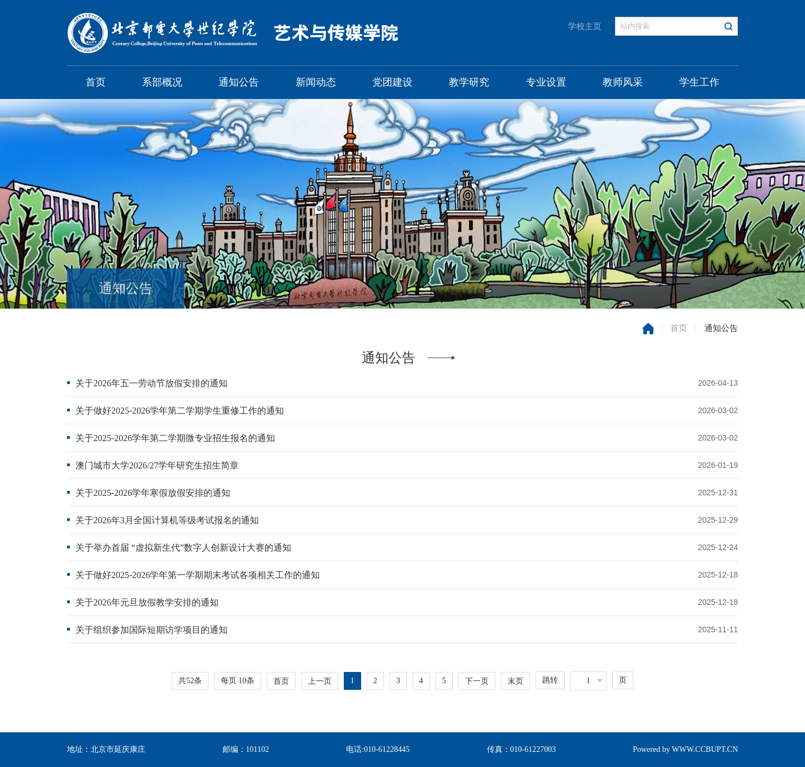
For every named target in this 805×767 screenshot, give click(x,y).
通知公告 (239, 82)
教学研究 (469, 82)
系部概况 (162, 82)
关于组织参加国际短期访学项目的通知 (151, 630)
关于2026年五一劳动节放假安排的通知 (151, 383)
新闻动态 (316, 82)
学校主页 (585, 26)
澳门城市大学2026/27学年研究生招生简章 (157, 465)
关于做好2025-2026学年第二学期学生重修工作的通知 (179, 410)
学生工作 (699, 82)
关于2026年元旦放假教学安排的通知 (147, 602)
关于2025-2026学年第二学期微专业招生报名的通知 (175, 438)
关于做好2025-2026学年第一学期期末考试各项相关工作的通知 (197, 575)
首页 (96, 82)
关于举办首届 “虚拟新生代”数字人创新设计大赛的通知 (183, 547)
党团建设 (392, 82)
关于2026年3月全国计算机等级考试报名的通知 (167, 520)
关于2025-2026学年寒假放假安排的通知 (152, 493)
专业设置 (546, 82)
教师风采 (623, 82)
